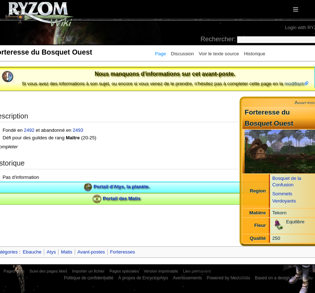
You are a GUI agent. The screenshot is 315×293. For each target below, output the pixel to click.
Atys (51, 252)
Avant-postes (91, 252)
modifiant (294, 83)
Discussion (182, 53)
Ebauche (32, 252)
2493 (78, 130)
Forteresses (122, 252)
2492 (29, 130)
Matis (67, 252)
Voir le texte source (219, 53)
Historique (254, 53)
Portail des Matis (121, 198)
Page (160, 53)
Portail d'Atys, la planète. (121, 187)
